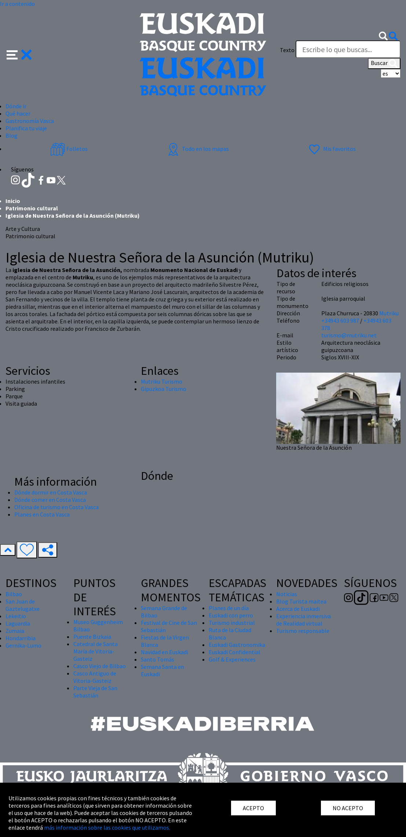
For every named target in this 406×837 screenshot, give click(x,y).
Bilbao (14, 594)
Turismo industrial (232, 622)
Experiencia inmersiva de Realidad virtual (303, 619)
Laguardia (18, 623)
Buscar (384, 63)
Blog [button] (12, 135)
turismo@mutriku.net (349, 335)
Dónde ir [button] (16, 106)
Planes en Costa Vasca (42, 514)
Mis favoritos (331, 148)
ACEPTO (253, 808)
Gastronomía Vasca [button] (30, 120)
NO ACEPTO (348, 808)
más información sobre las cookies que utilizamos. (107, 827)
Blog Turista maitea (301, 601)
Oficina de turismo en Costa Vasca (56, 507)
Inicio (13, 200)
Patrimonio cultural (32, 208)
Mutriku (389, 313)
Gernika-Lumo (23, 645)
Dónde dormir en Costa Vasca (50, 492)
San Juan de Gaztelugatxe (23, 605)
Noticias (286, 594)
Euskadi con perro (231, 615)
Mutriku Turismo (161, 381)
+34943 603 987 (340, 320)
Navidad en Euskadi (164, 652)
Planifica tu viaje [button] (26, 128)
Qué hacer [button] (18, 113)
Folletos (69, 148)
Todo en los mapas (197, 148)
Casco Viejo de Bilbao (99, 666)
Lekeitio (16, 616)
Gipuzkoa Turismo (163, 388)
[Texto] (348, 49)
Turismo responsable (302, 630)
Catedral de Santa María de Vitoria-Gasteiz (95, 651)
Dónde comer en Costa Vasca (50, 499)
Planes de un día (229, 608)
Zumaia (15, 630)
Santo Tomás (157, 659)
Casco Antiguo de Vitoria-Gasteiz (94, 677)
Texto (287, 50)
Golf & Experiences (232, 659)
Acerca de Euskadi (298, 608)
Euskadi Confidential (234, 652)
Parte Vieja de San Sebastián (95, 691)
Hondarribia (21, 638)
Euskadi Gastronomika (237, 644)
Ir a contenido (17, 3)
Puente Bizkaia (92, 636)
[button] (19, 54)
